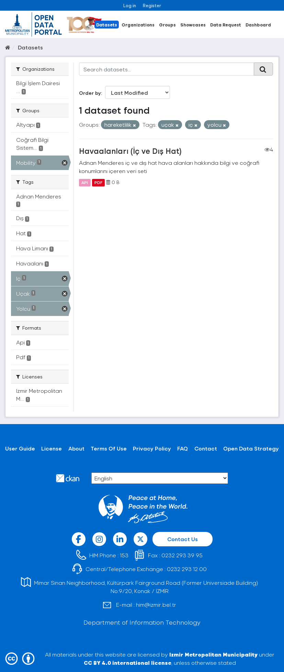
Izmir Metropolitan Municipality (213, 654)
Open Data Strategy (251, 448)
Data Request (225, 24)
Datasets (106, 24)
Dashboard (258, 24)
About (76, 448)
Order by (90, 93)
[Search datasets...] (166, 69)
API (84, 182)
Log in (129, 5)
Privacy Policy (152, 448)
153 (124, 555)
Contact (205, 448)
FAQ (182, 448)
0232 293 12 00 (187, 568)
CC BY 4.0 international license (127, 662)
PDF (98, 182)
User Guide (20, 448)
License (51, 448)
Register (152, 5)
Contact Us (182, 539)
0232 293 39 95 (182, 555)
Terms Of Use (109, 448)
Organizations (138, 24)
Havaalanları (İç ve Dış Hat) (130, 151)
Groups (167, 24)
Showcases (193, 24)
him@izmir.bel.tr (156, 604)
